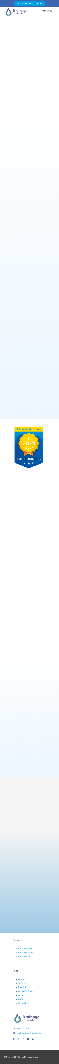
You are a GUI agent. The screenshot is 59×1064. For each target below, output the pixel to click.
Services (22, 983)
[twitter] (18, 1039)
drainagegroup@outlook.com (30, 1033)
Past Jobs (22, 987)
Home (21, 979)
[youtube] (28, 1039)
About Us (22, 995)
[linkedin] (33, 1039)
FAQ (20, 999)
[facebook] (14, 1039)
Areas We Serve (25, 991)
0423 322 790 (23, 1028)
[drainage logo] (26, 1014)
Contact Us (23, 1003)
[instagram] (23, 1039)
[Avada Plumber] (16, 8)
